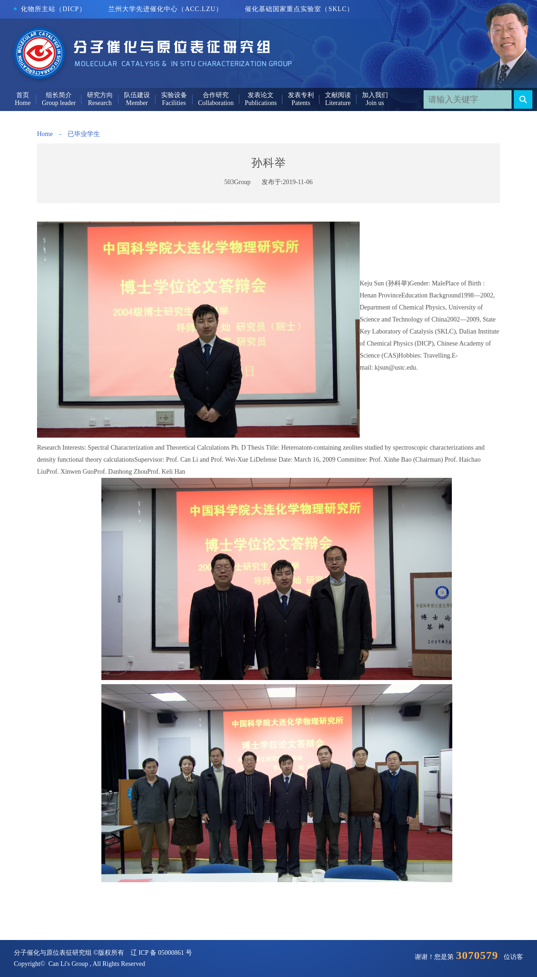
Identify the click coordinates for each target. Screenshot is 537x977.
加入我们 (375, 95)
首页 (22, 95)
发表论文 (261, 95)
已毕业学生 (84, 133)
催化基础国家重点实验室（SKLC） (299, 9)
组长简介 (59, 95)
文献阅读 (338, 95)
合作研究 (216, 95)
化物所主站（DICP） (50, 9)
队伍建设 (137, 95)
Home (45, 133)
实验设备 (174, 95)
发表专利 (301, 95)
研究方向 (100, 95)
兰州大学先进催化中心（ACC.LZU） (165, 9)
